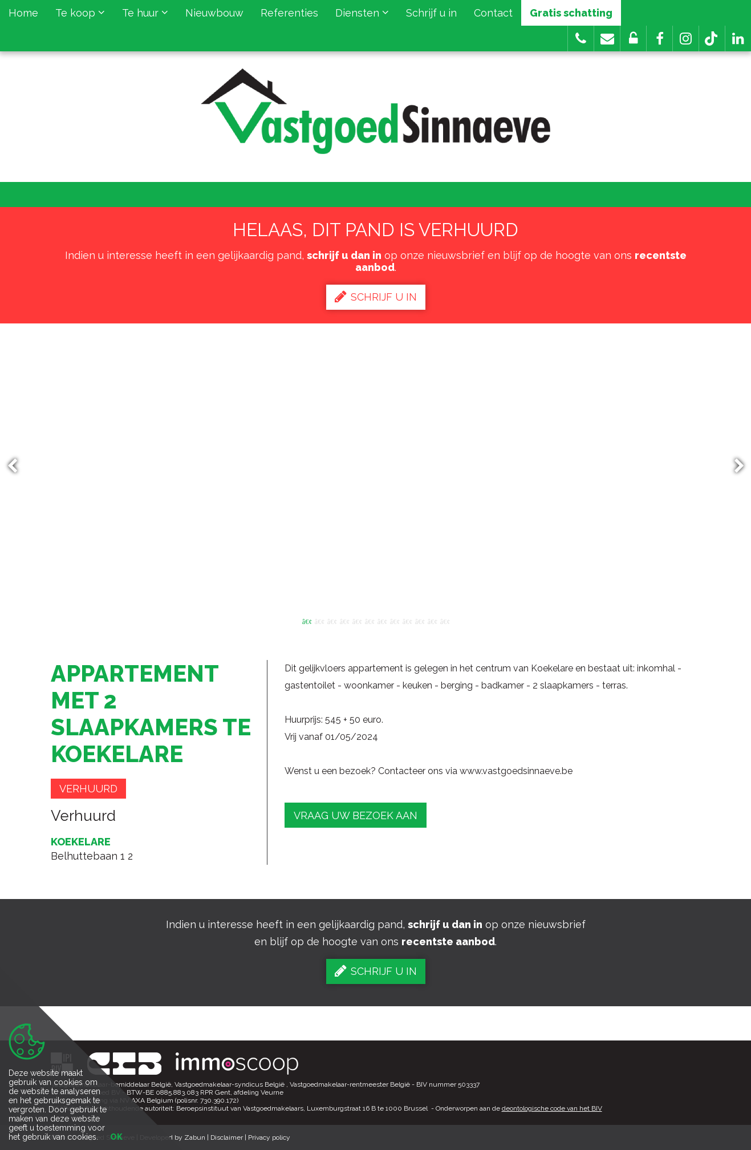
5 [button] (357, 621)
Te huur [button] (145, 13)
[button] (659, 38)
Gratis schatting (571, 13)
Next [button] (734, 466)
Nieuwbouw (214, 13)
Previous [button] (17, 466)
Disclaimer (226, 1137)
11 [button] (432, 621)
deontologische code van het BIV (552, 1108)
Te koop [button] (80, 13)
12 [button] (445, 621)
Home (23, 13)
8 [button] (394, 621)
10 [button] (420, 621)
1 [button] (307, 621)
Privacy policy (269, 1137)
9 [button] (407, 621)
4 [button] (344, 621)
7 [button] (382, 621)
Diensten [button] (362, 13)
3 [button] (332, 621)
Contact (493, 13)
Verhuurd (88, 789)
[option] (375, 466)
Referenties (289, 13)
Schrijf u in (431, 13)
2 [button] (319, 621)
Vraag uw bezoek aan (355, 815)
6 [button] (369, 621)
